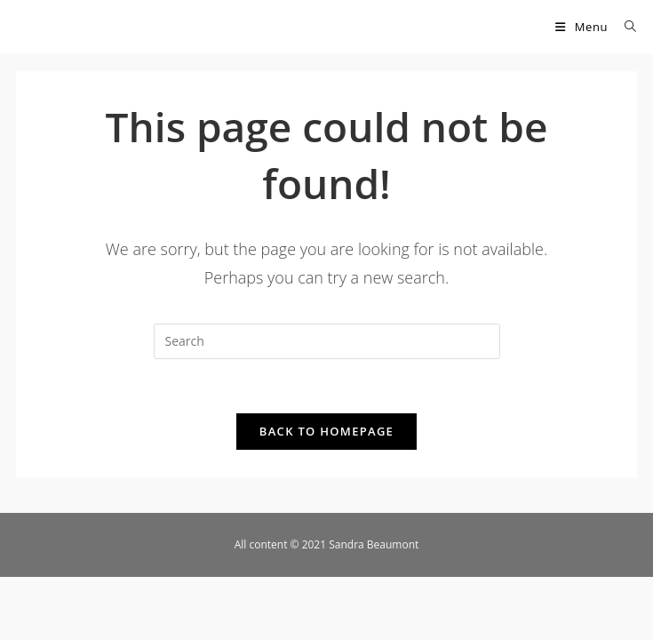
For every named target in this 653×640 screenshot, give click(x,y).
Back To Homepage (326, 431)
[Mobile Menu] (583, 27)
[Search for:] (624, 27)
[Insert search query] (327, 341)
